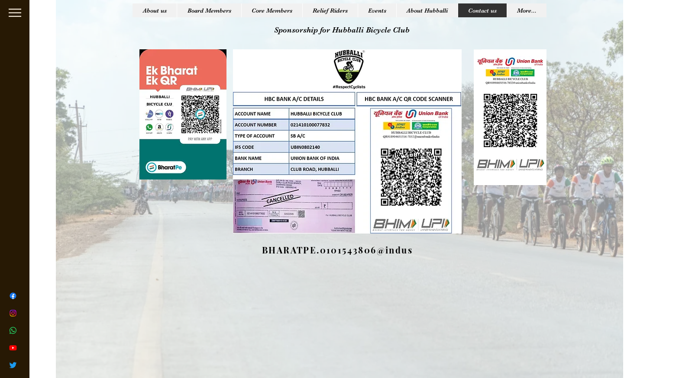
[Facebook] (13, 296)
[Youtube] (13, 347)
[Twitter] (13, 365)
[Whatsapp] (13, 330)
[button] (15, 13)
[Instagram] (13, 313)
